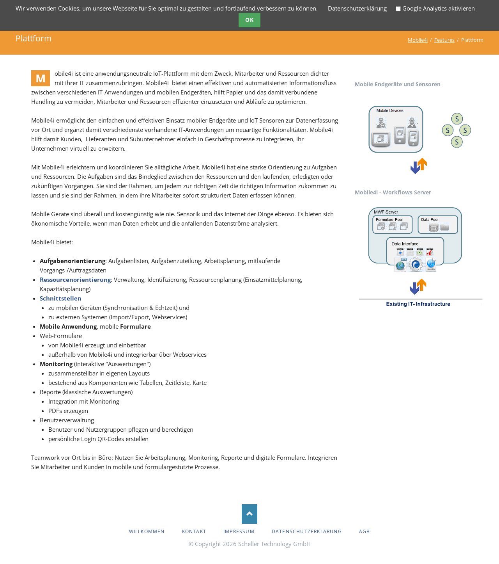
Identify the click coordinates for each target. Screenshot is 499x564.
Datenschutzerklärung (357, 8)
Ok (249, 19)
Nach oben (249, 514)
